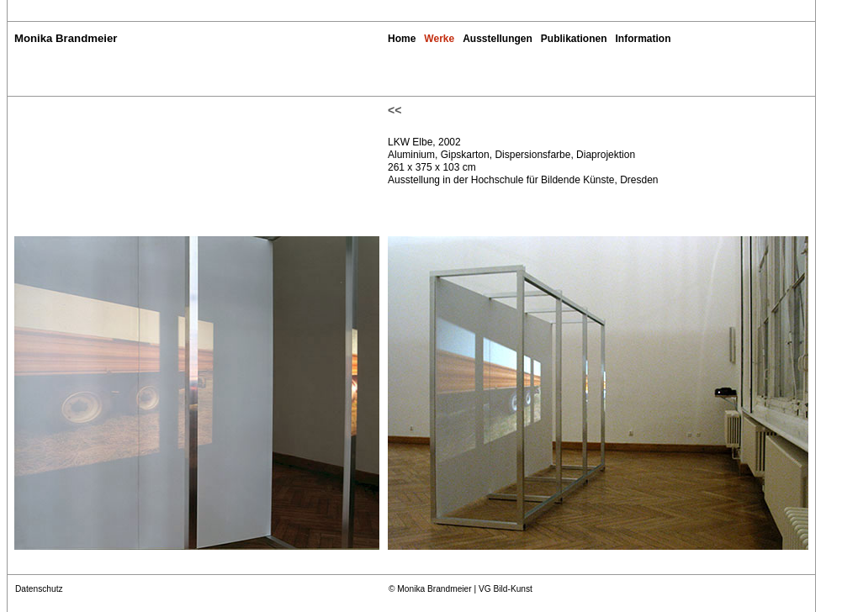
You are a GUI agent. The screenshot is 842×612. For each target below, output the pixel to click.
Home (402, 39)
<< (394, 110)
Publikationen (574, 39)
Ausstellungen (497, 39)
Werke (439, 39)
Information (643, 39)
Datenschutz (39, 589)
